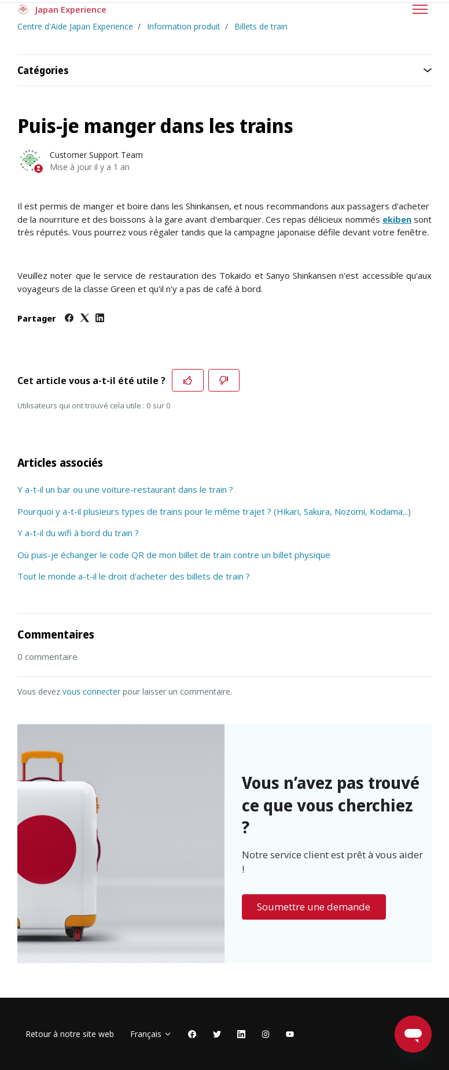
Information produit (183, 26)
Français (151, 1033)
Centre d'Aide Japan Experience (75, 26)
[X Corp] (84, 318)
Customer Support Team (96, 154)
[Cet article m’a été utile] (188, 380)
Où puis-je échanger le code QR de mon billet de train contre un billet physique (173, 554)
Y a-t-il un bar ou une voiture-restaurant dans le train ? (125, 489)
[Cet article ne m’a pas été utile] (224, 380)
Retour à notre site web (69, 1033)
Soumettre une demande (313, 906)
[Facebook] (69, 318)
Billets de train (261, 26)
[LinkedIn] (99, 318)
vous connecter (91, 691)
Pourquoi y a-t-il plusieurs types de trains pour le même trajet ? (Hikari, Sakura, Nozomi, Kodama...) (214, 511)
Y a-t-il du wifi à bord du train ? (78, 532)
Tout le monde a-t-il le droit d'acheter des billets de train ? (133, 576)
